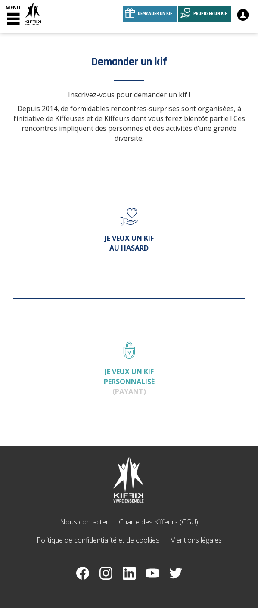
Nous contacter (84, 522)
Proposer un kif (210, 14)
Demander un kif (155, 14)
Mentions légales (196, 540)
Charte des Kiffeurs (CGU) (158, 522)
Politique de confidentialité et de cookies (98, 540)
